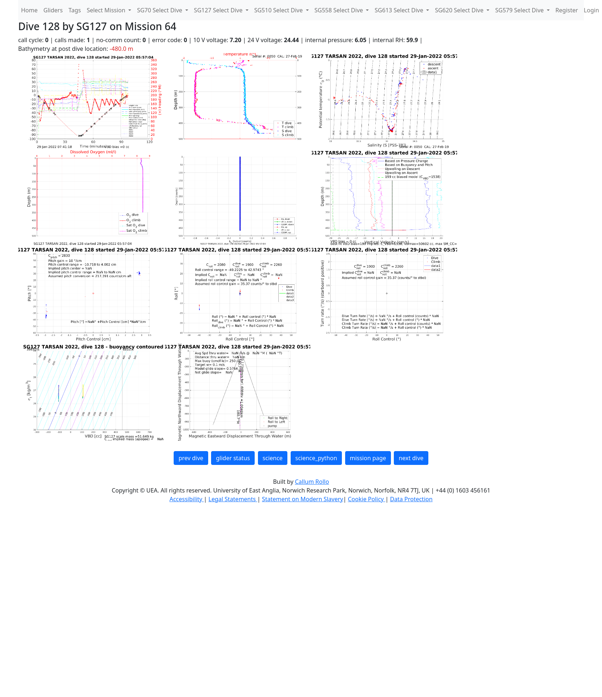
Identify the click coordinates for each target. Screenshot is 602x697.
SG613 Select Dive (400, 10)
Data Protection (411, 499)
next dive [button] (411, 458)
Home (29, 10)
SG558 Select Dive (340, 10)
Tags (75, 10)
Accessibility (186, 499)
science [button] (273, 458)
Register (566, 10)
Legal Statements (233, 499)
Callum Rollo (312, 482)
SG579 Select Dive (520, 10)
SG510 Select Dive (279, 10)
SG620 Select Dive (460, 10)
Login (591, 10)
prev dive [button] (190, 458)
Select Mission (107, 10)
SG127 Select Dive (219, 10)
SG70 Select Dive (160, 10)
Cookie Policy (366, 499)
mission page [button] (368, 458)
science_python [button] (316, 458)
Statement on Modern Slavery (302, 499)
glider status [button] (233, 458)
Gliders (53, 10)
